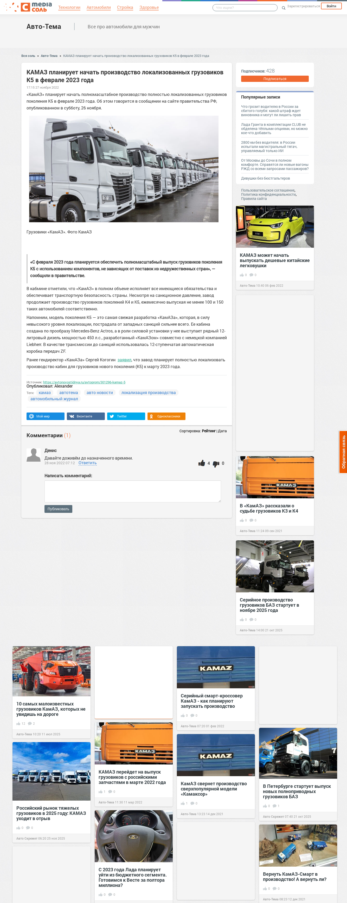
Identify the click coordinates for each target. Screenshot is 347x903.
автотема (68, 392)
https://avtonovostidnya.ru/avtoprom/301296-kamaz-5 (84, 382)
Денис (50, 450)
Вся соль (28, 55)
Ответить (88, 462)
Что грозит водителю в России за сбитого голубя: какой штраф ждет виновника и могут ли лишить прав (271, 110)
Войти (331, 6)
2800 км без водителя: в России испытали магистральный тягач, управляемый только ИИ (269, 146)
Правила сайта (254, 198)
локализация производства (148, 392)
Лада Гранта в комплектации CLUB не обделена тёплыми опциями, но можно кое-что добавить (274, 128)
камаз (45, 392)
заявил (124, 359)
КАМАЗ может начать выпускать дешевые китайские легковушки (275, 260)
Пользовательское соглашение (267, 190)
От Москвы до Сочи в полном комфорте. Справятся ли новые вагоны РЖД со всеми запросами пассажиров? (275, 164)
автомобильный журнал (54, 398)
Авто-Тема (44, 26)
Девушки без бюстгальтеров (265, 178)
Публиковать (58, 509)
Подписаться (275, 78)
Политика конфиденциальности (268, 194)
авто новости (100, 392)
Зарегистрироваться (303, 6)
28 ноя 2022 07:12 (59, 462)
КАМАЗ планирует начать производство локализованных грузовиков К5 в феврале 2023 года (136, 55)
